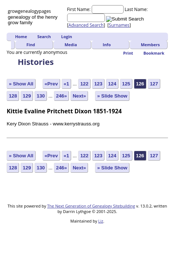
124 (112, 84)
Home (21, 36)
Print (128, 53)
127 (154, 84)
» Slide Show (112, 96)
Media (71, 44)
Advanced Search (86, 25)
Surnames (119, 25)
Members (150, 44)
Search (44, 36)
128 (13, 96)
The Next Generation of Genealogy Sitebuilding (91, 206)
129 (27, 96)
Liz (100, 221)
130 (41, 96)
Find (30, 44)
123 (98, 84)
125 (126, 84)
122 (84, 84)
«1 (66, 84)
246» (61, 96)
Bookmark (153, 53)
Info (107, 44)
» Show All (21, 84)
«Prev (51, 84)
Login (66, 36)
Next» (79, 96)
